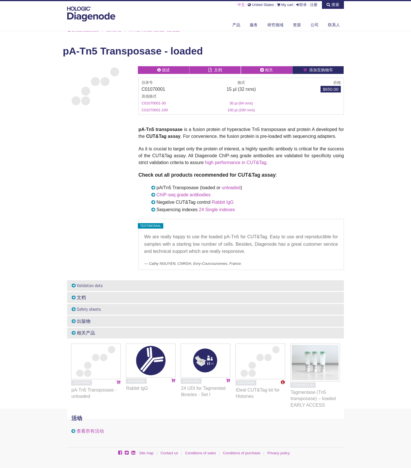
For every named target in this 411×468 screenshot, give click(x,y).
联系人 (334, 25)
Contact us (169, 453)
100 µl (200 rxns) (241, 110)
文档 (79, 297)
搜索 (333, 4)
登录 (301, 5)
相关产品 (83, 333)
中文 (241, 5)
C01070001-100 (155, 110)
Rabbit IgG (222, 202)
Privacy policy (278, 453)
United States (261, 5)
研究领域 (275, 25)
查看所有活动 (90, 431)
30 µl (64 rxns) (241, 103)
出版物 (81, 321)
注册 (313, 5)
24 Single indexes (217, 209)
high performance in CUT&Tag (235, 162)
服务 (254, 25)
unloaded (231, 187)
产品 (236, 25)
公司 (315, 25)
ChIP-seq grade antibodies (183, 194)
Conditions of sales (200, 453)
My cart (285, 5)
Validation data (87, 286)
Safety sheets (86, 309)
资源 (297, 25)
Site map (146, 453)
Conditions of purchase (241, 453)
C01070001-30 (154, 103)
